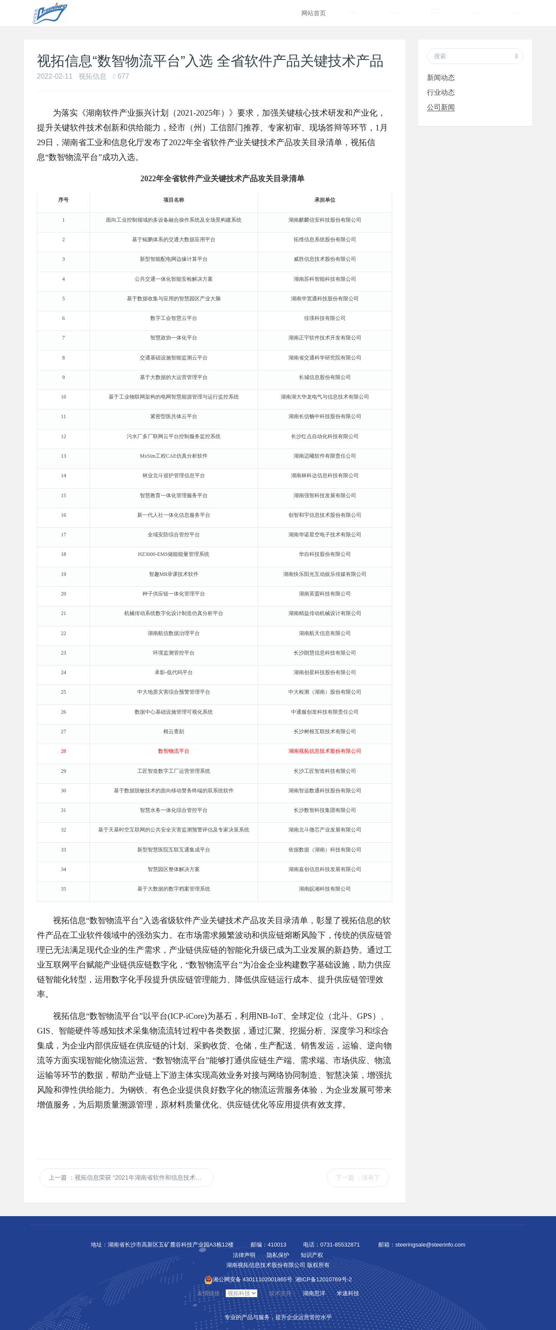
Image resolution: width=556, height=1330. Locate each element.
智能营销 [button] (353, 13)
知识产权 (312, 1253)
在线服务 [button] (518, 13)
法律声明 (244, 1253)
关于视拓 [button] (477, 13)
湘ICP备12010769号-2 (323, 1278)
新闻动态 (441, 77)
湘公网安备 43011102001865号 (248, 1278)
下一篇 (358, 1176)
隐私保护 (278, 1253)
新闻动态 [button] (435, 13)
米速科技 (348, 1292)
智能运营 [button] (394, 13)
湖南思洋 (314, 1292)
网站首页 (313, 13)
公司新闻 (441, 107)
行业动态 (441, 92)
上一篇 (131, 1176)
